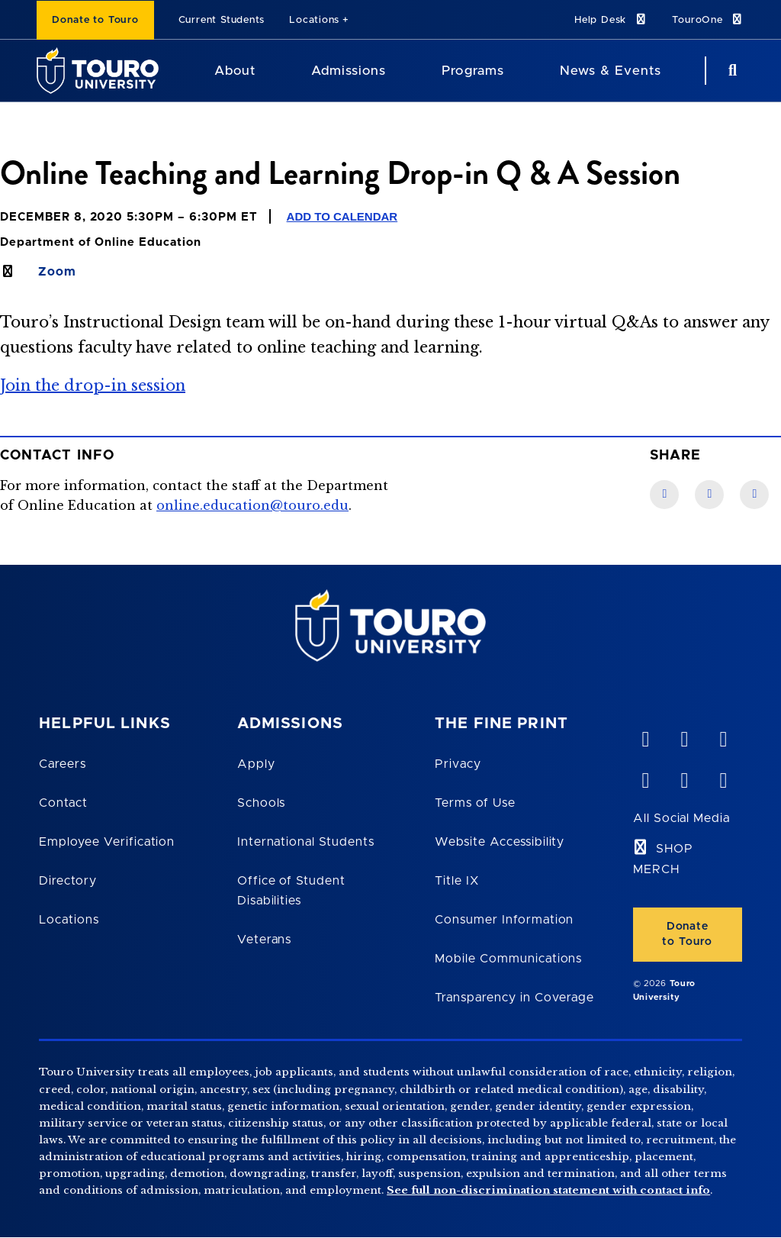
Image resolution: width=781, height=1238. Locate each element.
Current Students (221, 20)
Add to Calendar (342, 216)
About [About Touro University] (235, 70)
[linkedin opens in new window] (723, 736)
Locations (314, 20)
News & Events (610, 70)
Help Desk (611, 19)
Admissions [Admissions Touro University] (348, 70)
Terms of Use (475, 803)
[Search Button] (730, 70)
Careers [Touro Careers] (62, 764)
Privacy (458, 764)
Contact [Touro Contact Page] (63, 803)
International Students (305, 842)
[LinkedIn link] (709, 494)
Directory (68, 881)
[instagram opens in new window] (723, 777)
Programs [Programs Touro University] (472, 70)
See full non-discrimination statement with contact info (548, 1190)
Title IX (457, 881)
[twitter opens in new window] (684, 777)
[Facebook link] (664, 494)
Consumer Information (504, 920)
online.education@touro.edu (252, 505)
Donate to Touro (95, 20)
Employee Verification (107, 842)
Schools (261, 803)
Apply (256, 764)
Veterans (264, 939)
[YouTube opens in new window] (684, 736)
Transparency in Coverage (514, 997)
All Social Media (681, 818)
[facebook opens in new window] (645, 777)
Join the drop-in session (92, 385)
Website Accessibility (499, 842)
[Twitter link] (754, 494)
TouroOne (708, 19)
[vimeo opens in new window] (645, 736)
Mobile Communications (508, 959)
